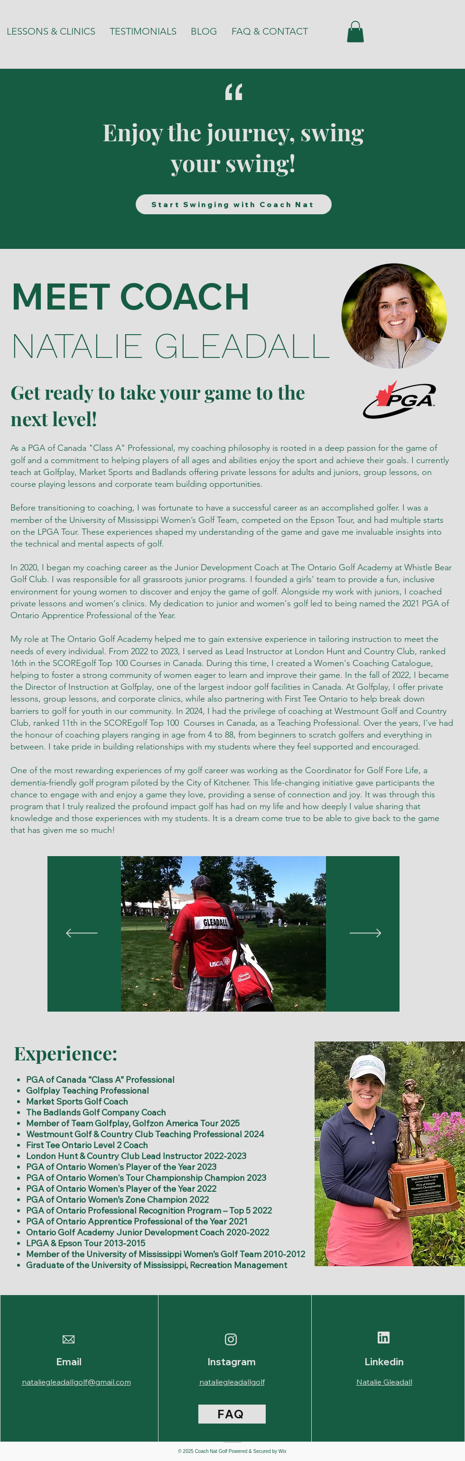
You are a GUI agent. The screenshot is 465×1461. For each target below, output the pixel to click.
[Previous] (82, 934)
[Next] (365, 934)
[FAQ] (232, 1414)
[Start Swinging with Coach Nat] (234, 204)
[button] (355, 31)
